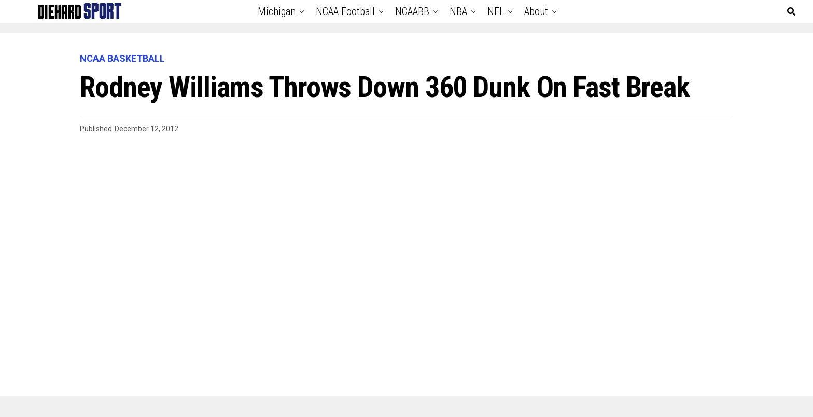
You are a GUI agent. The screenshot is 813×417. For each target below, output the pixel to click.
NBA (458, 11)
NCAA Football (345, 11)
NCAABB (412, 11)
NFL (495, 11)
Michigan (277, 11)
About (536, 11)
